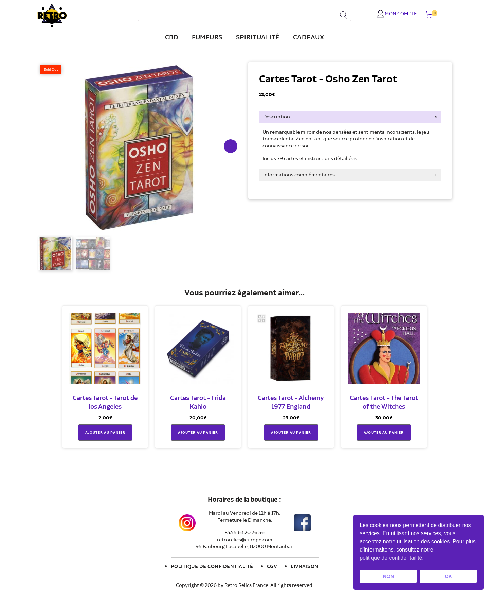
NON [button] (388, 576)
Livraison (305, 566)
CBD (172, 37)
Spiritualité (257, 37)
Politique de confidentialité (212, 566)
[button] (429, 15)
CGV (272, 566)
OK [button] (448, 576)
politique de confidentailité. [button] (392, 558)
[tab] (350, 117)
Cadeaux (308, 37)
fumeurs (207, 37)
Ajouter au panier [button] (105, 432)
